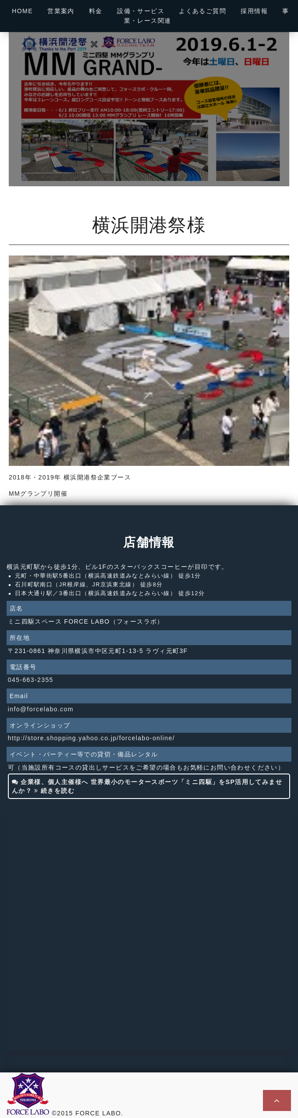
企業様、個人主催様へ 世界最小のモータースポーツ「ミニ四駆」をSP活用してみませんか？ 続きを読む (147, 786)
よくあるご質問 (202, 10)
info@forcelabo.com (41, 709)
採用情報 (254, 10)
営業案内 (60, 10)
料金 (96, 10)
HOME (22, 10)
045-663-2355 (30, 679)
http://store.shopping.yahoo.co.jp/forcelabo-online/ (91, 738)
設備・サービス (140, 10)
